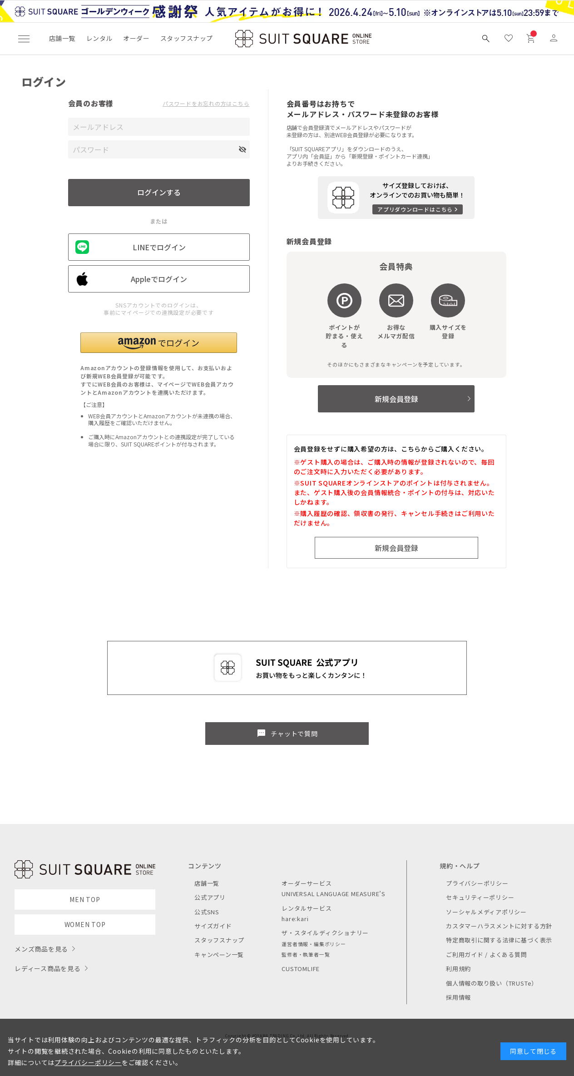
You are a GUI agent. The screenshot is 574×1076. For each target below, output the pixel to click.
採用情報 (458, 997)
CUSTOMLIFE (301, 968)
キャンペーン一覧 (219, 954)
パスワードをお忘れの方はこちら (206, 103)
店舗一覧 (62, 38)
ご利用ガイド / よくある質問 (486, 954)
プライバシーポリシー (477, 883)
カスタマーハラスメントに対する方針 (499, 926)
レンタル (99, 38)
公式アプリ (210, 897)
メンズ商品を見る (41, 948)
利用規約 (458, 968)
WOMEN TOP (85, 924)
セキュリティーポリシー (480, 897)
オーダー (136, 38)
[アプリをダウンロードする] (396, 197)
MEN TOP (84, 899)
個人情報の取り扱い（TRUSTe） (492, 983)
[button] (158, 342)
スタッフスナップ (186, 38)
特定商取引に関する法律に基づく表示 (499, 940)
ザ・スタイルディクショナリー (325, 932)
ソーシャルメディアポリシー (486, 911)
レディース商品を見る (48, 968)
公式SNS (206, 911)
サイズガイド (213, 926)
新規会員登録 (396, 398)
